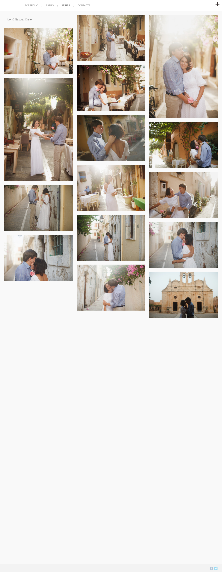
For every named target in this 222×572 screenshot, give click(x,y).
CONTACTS (84, 5)
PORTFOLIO (31, 5)
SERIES (65, 5)
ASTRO (50, 5)
